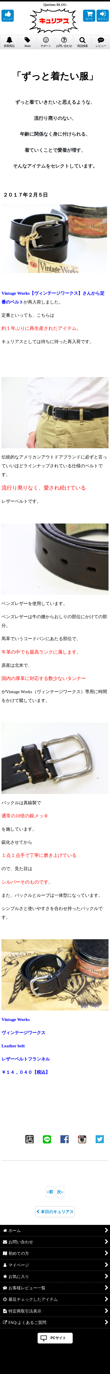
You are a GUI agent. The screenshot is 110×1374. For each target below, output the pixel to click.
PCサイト (58, 1338)
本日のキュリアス (55, 1211)
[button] (7, 16)
